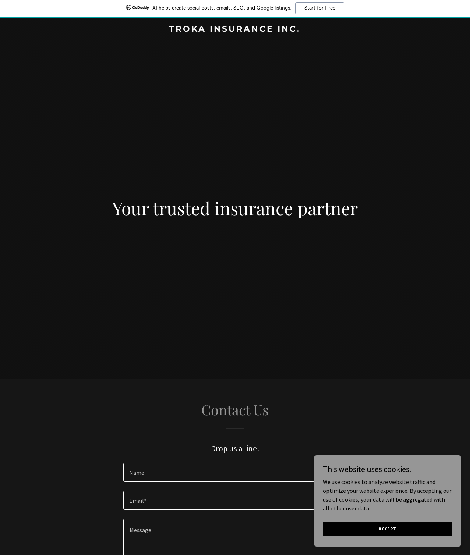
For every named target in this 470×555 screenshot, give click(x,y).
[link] (235, 29)
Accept (387, 528)
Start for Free (319, 8)
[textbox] (235, 472)
